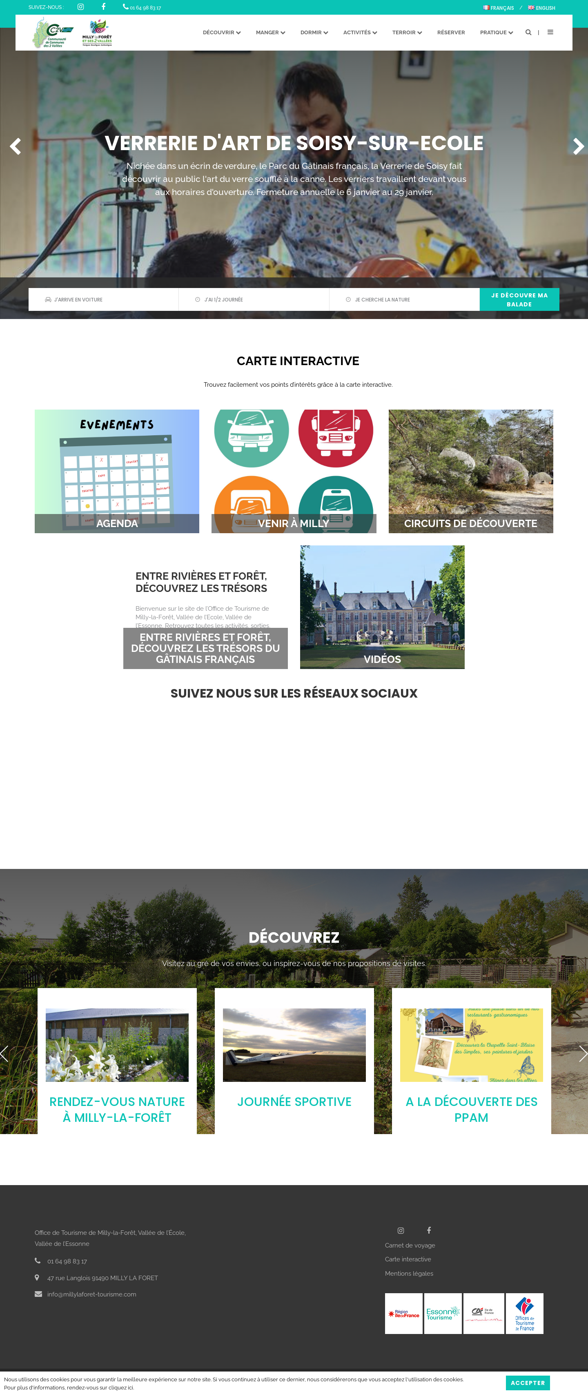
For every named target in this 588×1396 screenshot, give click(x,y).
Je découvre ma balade (519, 299)
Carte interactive (408, 1259)
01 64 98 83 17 (142, 8)
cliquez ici (121, 1388)
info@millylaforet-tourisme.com (85, 1294)
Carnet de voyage (410, 1245)
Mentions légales (409, 1273)
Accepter (528, 1383)
